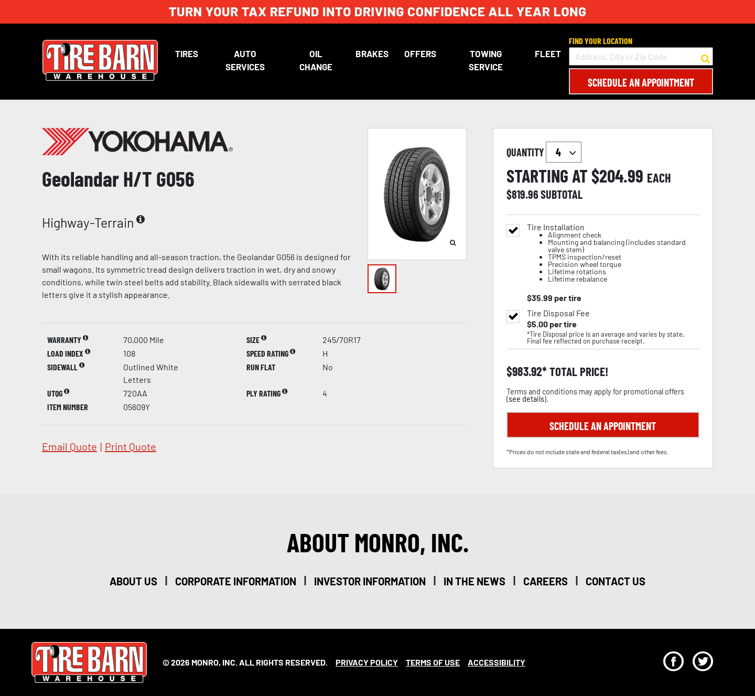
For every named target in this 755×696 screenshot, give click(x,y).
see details (526, 398)
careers (545, 581)
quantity (543, 152)
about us (133, 581)
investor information (370, 581)
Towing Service (485, 60)
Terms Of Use (433, 662)
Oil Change (315, 60)
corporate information (235, 581)
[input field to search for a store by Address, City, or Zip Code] (641, 56)
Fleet (548, 53)
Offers (420, 53)
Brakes (372, 53)
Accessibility (496, 662)
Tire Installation (613, 253)
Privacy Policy (367, 662)
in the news (474, 581)
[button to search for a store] (705, 57)
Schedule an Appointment (641, 82)
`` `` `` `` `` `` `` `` (563, 152)
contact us (615, 581)
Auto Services (244, 60)
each (659, 178)
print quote (130, 446)
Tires (186, 53)
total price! (577, 372)
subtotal (562, 194)
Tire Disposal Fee (558, 313)
